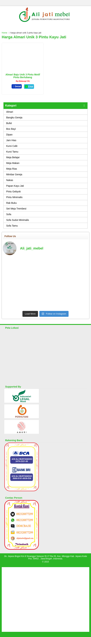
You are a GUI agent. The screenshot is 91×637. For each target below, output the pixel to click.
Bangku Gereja (14, 117)
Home (4, 33)
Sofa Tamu (12, 225)
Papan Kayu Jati (15, 185)
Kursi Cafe (11, 146)
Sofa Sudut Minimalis (17, 220)
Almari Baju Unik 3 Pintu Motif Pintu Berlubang (23, 76)
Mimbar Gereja (14, 174)
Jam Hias (11, 140)
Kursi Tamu (12, 151)
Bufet (9, 123)
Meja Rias (11, 168)
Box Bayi (11, 129)
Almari (9, 111)
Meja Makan (12, 163)
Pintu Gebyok (13, 191)
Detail (16, 86)
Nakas (9, 180)
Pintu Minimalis (14, 197)
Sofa (8, 214)
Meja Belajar (13, 157)
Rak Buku (11, 203)
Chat (29, 86)
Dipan (9, 134)
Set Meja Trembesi (16, 208)
